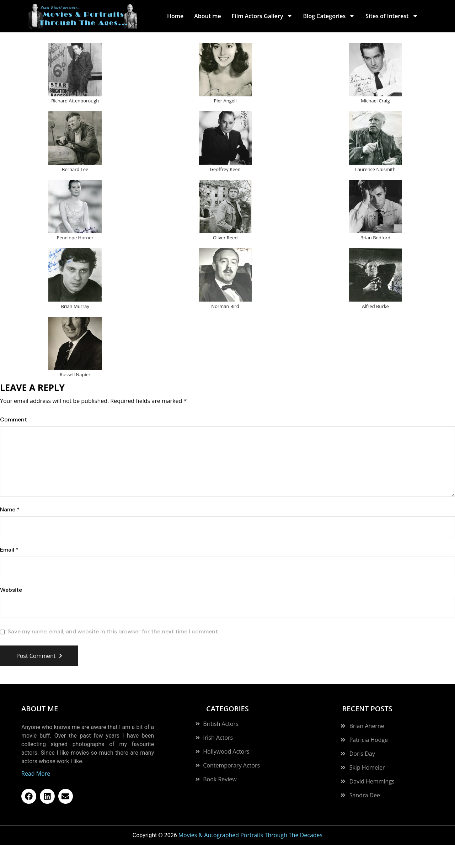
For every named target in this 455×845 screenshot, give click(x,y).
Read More (35, 773)
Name (10, 509)
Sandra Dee (364, 795)
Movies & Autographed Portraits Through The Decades (250, 835)
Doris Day (362, 753)
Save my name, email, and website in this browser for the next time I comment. (113, 631)
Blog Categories (329, 16)
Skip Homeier (367, 767)
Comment (13, 419)
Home (175, 16)
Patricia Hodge (368, 740)
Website (11, 590)
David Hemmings (372, 781)
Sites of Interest (391, 16)
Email (9, 549)
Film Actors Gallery (262, 16)
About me (207, 16)
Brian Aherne (366, 726)
